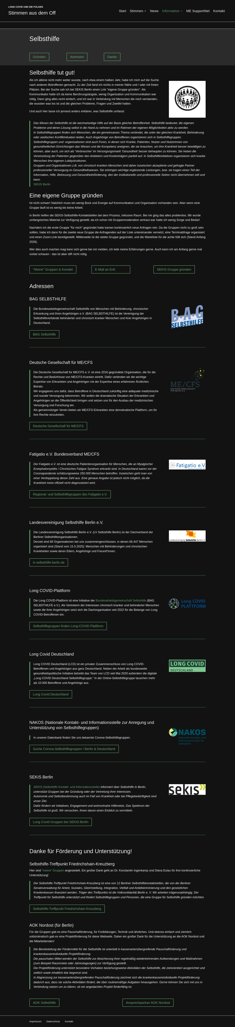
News (154, 11)
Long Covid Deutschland (51, 694)
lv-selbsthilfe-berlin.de (48, 562)
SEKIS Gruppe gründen (174, 269)
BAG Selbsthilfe (44, 334)
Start (122, 11)
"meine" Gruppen (53, 870)
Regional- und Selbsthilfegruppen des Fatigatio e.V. (70, 494)
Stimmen (136, 11)
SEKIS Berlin (41, 184)
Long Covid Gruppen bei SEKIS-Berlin (60, 822)
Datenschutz (53, 1021)
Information (171, 11)
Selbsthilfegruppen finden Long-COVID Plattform (68, 626)
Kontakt (219, 11)
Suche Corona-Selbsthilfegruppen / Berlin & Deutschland (74, 749)
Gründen (39, 57)
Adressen (77, 57)
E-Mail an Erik (105, 269)
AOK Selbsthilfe (44, 1002)
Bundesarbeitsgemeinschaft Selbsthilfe (121, 600)
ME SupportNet (198, 11)
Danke (112, 57)
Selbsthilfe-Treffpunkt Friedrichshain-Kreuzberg (67, 908)
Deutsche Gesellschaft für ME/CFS (58, 426)
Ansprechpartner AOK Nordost (148, 1002)
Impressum (35, 1021)
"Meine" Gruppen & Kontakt (53, 269)
